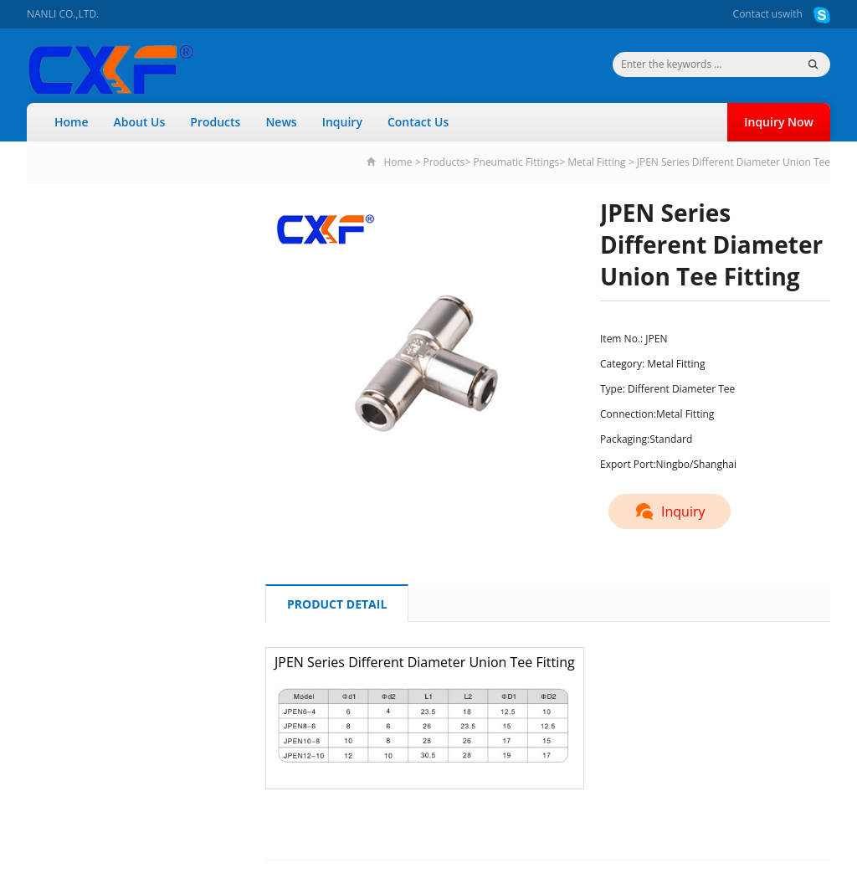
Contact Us (418, 122)
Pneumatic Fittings (516, 162)
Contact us (758, 14)
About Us (140, 122)
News (280, 122)
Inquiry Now (778, 122)
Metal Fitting (596, 162)
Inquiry (342, 122)
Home (71, 122)
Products (215, 122)
